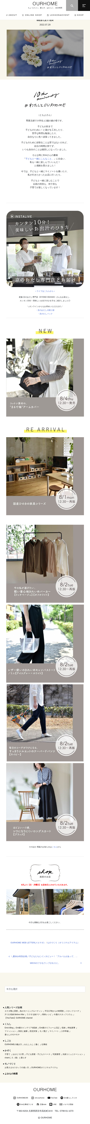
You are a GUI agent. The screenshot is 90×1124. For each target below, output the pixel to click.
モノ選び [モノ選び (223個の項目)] (43, 1031)
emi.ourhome (37, 1098)
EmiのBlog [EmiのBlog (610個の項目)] (9, 1028)
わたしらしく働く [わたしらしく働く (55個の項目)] (31, 1044)
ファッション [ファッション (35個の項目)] (10, 1031)
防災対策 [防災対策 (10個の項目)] (33, 1031)
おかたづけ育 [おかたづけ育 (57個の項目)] (18, 1054)
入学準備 (65, 1031)
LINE (52, 1104)
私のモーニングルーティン (31, 1011)
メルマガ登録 (66, 1104)
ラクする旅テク (33, 1014)
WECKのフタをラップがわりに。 (45, 963)
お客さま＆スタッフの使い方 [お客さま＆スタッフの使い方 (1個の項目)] (17, 1067)
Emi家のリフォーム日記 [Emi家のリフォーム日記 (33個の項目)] (49, 1028)
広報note (41, 1104)
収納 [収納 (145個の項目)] (63, 1028)
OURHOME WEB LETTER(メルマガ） (28, 942)
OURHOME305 (20, 1098)
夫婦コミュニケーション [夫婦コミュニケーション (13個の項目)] (72, 1054)
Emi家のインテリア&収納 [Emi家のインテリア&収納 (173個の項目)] (26, 1028)
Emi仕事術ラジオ (25, 1104)
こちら (54, 847)
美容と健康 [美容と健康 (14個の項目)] (23, 1031)
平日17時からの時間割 (54, 1011)
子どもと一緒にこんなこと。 (39, 158)
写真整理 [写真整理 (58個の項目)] (56, 1054)
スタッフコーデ (72, 1011)
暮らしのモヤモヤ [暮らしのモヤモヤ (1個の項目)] (12, 1035)
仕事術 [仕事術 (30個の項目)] (44, 1044)
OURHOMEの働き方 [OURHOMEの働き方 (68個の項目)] (13, 1044)
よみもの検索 (11, 1073)
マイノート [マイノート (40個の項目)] (54, 1031)
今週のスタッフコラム (63, 1014)
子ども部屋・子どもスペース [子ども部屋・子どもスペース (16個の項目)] (38, 1054)
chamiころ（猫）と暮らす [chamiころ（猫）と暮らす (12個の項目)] (15, 1058)
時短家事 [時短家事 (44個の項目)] (71, 1028)
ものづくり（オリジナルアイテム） (63, 942)
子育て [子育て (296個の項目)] (7, 1054)
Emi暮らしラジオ (68, 1098)
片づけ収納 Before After (14, 1014)
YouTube (52, 1098)
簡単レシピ (46, 1014)
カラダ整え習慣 (11, 1011)
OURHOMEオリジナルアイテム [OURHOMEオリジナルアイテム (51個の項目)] (44, 1067)
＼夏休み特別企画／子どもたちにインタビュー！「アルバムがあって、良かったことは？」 (47, 956)
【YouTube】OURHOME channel (18, 1018)
